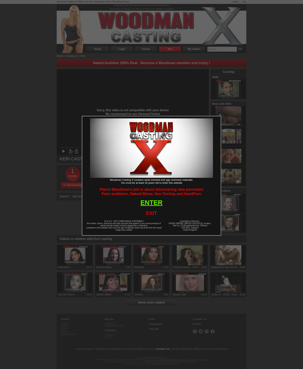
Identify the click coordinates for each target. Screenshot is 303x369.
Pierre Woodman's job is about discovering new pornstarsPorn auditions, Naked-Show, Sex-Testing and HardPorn (151, 191)
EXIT (151, 213)
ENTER (151, 202)
